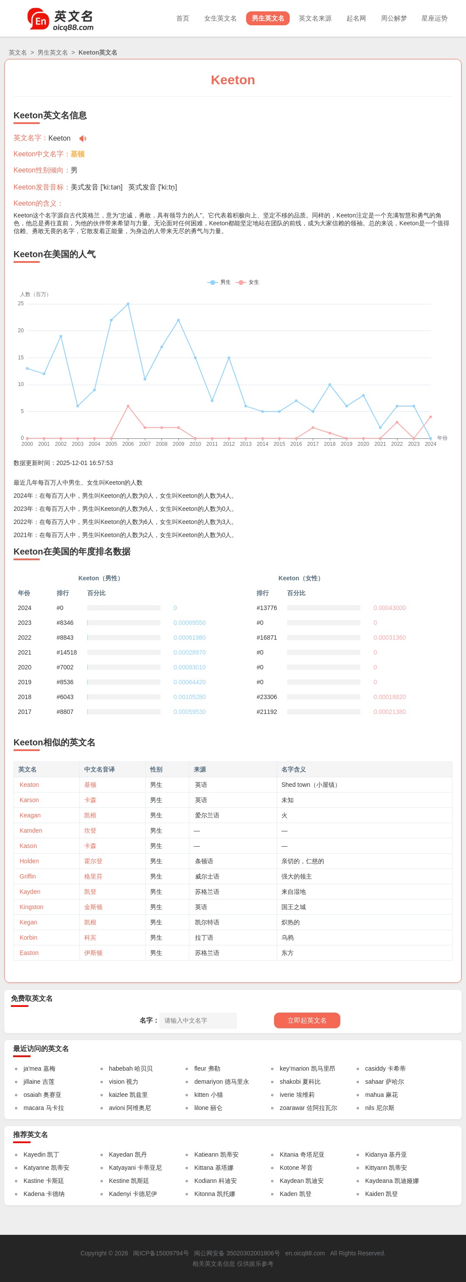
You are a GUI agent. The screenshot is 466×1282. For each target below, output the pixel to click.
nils (369, 1107)
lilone (201, 1107)
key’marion (294, 1068)
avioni (117, 1107)
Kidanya (376, 1154)
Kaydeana (379, 1180)
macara (34, 1107)
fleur (200, 1068)
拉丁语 (204, 937)
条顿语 (204, 861)
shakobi (290, 1081)
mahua (374, 1094)
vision (117, 1081)
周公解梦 (391, 18)
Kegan (28, 922)
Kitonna (204, 1193)
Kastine (34, 1180)
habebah (121, 1068)
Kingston (31, 906)
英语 (201, 784)
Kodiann (205, 1180)
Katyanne (36, 1167)
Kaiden (374, 1193)
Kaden (288, 1193)
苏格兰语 (207, 891)
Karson (29, 799)
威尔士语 (207, 876)
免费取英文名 (32, 998)
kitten (201, 1094)
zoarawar (292, 1107)
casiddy (375, 1068)
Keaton (29, 784)
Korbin (28, 937)
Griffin (28, 876)
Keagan (30, 815)
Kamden (31, 830)
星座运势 (434, 18)
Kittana (203, 1167)
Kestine (119, 1180)
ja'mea (32, 1068)
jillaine (32, 1081)
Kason (28, 845)
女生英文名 (210, 18)
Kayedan (121, 1154)
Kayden (30, 891)
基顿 (78, 154)
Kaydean (292, 1180)
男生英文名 (259, 18)
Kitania (289, 1154)
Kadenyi (120, 1193)
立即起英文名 (307, 1020)
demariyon (208, 1081)
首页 (170, 18)
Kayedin (35, 1154)
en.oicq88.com (305, 1253)
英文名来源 (308, 18)
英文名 (18, 52)
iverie (287, 1094)
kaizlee (118, 1094)
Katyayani (122, 1167)
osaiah (32, 1094)
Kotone (289, 1167)
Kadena (34, 1193)
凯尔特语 (207, 922)
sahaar (374, 1081)
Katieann (206, 1154)
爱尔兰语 (207, 815)
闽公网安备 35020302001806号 (237, 1253)
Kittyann (376, 1167)
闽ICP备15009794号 (161, 1253)
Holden (29, 861)
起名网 (351, 18)
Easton (29, 952)
